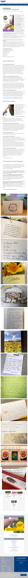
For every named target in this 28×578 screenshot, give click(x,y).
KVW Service (9, 571)
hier (5, 79)
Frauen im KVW (3, 568)
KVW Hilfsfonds (3, 570)
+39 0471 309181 (4, 561)
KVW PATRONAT (16, 4)
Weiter (21, 562)
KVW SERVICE (8, 4)
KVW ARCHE (12, 4)
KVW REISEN (21, 4)
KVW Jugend (3, 569)
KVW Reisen (9, 569)
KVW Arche (9, 567)
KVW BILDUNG (26, 4)
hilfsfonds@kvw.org (3, 563)
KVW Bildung (9, 568)
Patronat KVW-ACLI (10, 570)
